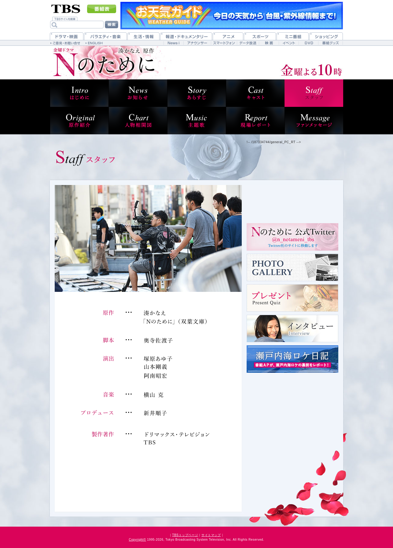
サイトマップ (211, 535)
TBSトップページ (185, 535)
